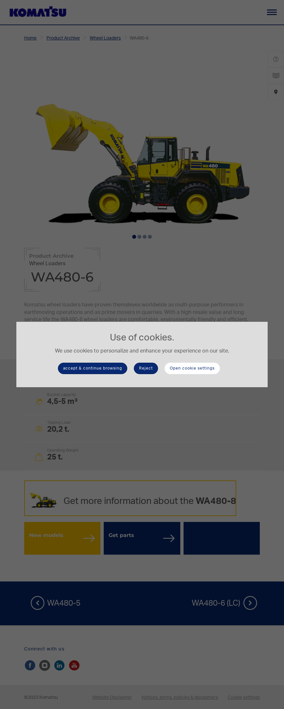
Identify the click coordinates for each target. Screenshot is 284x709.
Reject (146, 368)
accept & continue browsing (92, 368)
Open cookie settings (192, 368)
